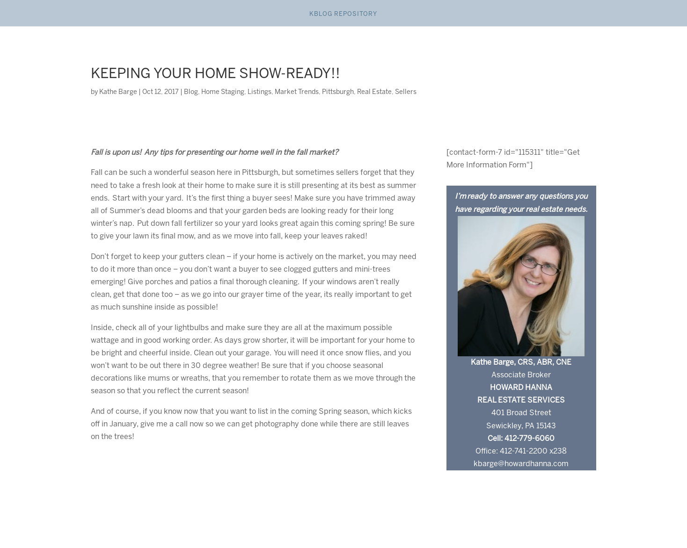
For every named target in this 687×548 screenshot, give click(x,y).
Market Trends (297, 92)
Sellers (406, 92)
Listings (259, 92)
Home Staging (222, 92)
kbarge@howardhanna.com (521, 464)
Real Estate (374, 92)
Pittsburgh (338, 92)
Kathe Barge (118, 92)
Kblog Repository (343, 14)
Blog (191, 92)
